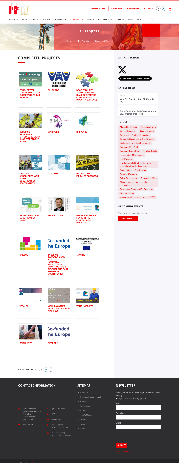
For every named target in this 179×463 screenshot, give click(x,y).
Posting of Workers (128, 174)
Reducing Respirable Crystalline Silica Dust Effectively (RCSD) (30, 137)
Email (118, 423)
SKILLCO (24, 255)
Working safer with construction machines (59, 308)
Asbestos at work (148, 127)
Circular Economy (128, 131)
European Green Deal (129, 151)
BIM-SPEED (53, 132)
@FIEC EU (55, 414)
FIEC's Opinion (105, 19)
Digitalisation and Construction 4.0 (135, 143)
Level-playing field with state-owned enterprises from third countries (135, 164)
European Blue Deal (129, 147)
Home (69, 41)
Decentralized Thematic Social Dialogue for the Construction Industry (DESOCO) (86, 95)
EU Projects (76, 19)
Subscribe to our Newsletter (125, 8)
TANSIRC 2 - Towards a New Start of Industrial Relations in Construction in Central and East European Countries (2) (58, 264)
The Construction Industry (36, 19)
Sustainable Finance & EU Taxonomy (136, 189)
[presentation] (135, 438)
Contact (148, 8)
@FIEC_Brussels (58, 409)
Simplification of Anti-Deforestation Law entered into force (138, 112)
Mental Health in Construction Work (29, 217)
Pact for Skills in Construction (133, 170)
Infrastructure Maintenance (132, 155)
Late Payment (126, 159)
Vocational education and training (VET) (137, 197)
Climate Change (146, 131)
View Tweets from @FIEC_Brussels (135, 78)
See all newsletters (124, 451)
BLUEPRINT (53, 90)
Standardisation (127, 193)
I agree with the (131, 398)
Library (120, 19)
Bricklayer (26, 343)
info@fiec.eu (28, 424)
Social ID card (56, 215)
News (130, 19)
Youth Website (84, 306)
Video (140, 19)
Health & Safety (150, 151)
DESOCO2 (53, 343)
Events (90, 19)
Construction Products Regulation (135, 135)
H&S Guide (53, 174)
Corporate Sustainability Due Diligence (137, 139)
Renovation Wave (149, 178)
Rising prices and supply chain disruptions (133, 183)
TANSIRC (80, 255)
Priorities (60, 19)
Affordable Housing (128, 127)
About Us (13, 19)
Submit (121, 445)
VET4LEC (24, 306)
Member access (98, 8)
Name (118, 404)
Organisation (121, 413)
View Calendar (128, 218)
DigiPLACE (81, 132)
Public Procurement (128, 178)
